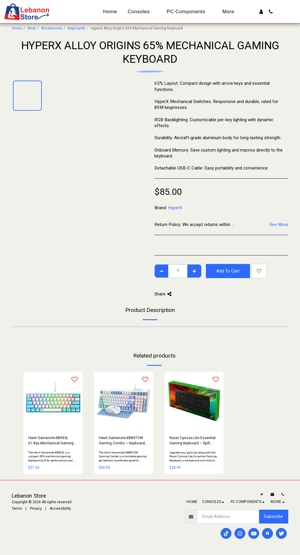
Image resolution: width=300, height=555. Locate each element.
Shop (31, 28)
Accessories (51, 28)
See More (278, 224)
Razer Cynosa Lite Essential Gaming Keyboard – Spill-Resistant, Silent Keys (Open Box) (192, 441)
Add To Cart (227, 271)
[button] (270, 11)
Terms (17, 508)
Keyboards (76, 28)
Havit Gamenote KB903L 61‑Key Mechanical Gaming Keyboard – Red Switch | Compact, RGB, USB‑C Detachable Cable (51, 441)
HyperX (175, 207)
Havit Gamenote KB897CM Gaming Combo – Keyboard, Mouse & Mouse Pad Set (122, 441)
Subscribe (273, 516)
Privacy (36, 508)
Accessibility (60, 508)
